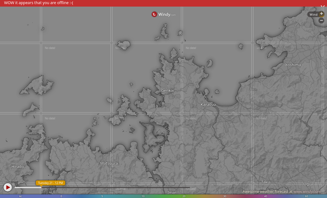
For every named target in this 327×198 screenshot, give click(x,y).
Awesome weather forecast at (281, 191)
